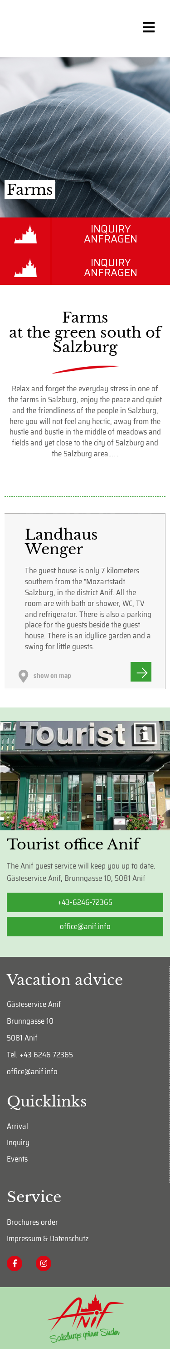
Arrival (17, 1126)
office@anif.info (32, 1071)
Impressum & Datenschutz (48, 1238)
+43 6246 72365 (46, 1055)
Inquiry (18, 1142)
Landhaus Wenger (61, 541)
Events (17, 1159)
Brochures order (32, 1222)
